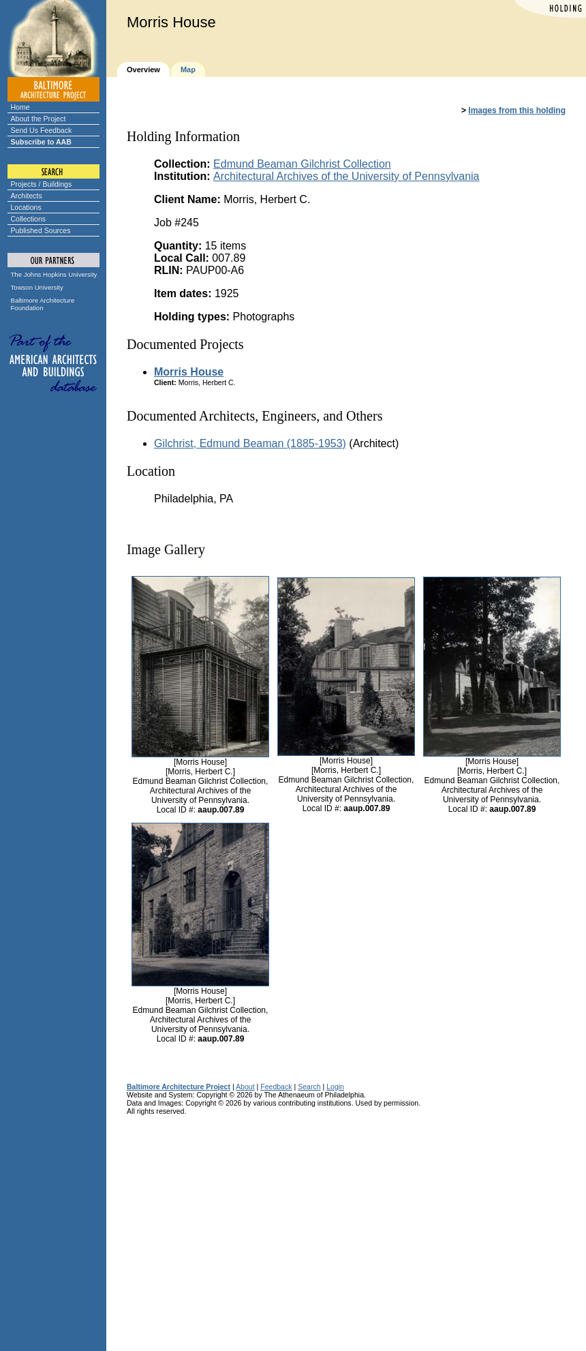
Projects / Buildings (41, 184)
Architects (26, 196)
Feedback (276, 1086)
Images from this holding (517, 110)
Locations (26, 207)
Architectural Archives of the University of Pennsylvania (346, 176)
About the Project (38, 119)
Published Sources (41, 230)
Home (20, 107)
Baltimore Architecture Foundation (43, 304)
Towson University (37, 287)
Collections (28, 219)
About (245, 1086)
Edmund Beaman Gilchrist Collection (302, 164)
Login (335, 1086)
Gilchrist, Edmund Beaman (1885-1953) (250, 443)
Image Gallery (166, 549)
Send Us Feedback (41, 130)
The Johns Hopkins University (54, 274)
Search (309, 1086)
